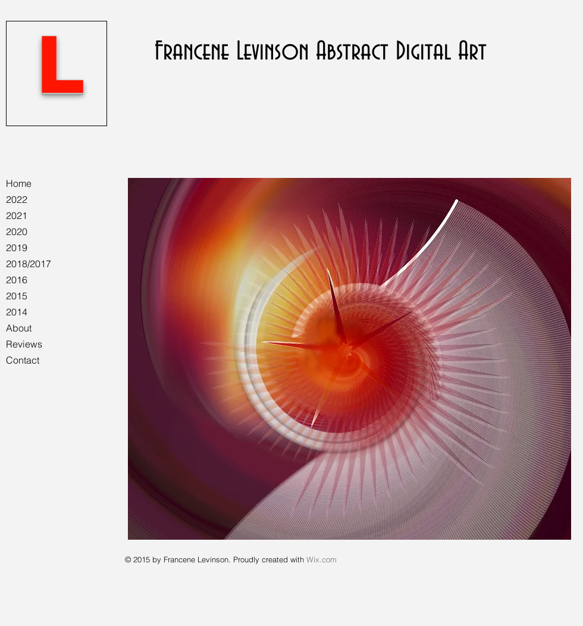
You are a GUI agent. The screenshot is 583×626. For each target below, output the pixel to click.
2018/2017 (28, 264)
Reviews (24, 344)
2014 (16, 312)
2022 (16, 199)
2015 (16, 296)
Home (19, 183)
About (19, 328)
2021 (16, 215)
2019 (16, 247)
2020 (16, 231)
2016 (16, 280)
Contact (22, 360)
